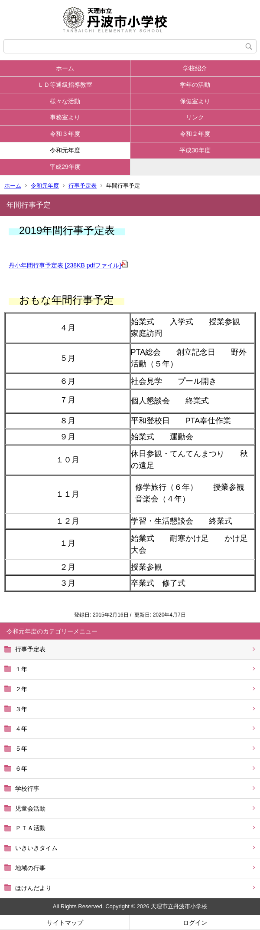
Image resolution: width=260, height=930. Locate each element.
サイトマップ (65, 922)
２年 (21, 689)
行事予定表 (82, 185)
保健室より (195, 101)
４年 (21, 728)
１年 (21, 669)
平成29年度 (65, 166)
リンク (195, 117)
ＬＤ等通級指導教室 (65, 84)
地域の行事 (30, 867)
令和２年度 (195, 133)
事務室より (65, 117)
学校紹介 (195, 68)
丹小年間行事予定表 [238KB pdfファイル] (68, 265)
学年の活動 (195, 84)
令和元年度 (65, 150)
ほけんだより (33, 887)
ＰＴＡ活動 (30, 827)
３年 (21, 709)
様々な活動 (65, 101)
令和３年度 (65, 133)
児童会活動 (30, 808)
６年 (21, 768)
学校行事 (27, 788)
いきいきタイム (36, 847)
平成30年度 (195, 150)
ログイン (195, 922)
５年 (21, 748)
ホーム (65, 68)
